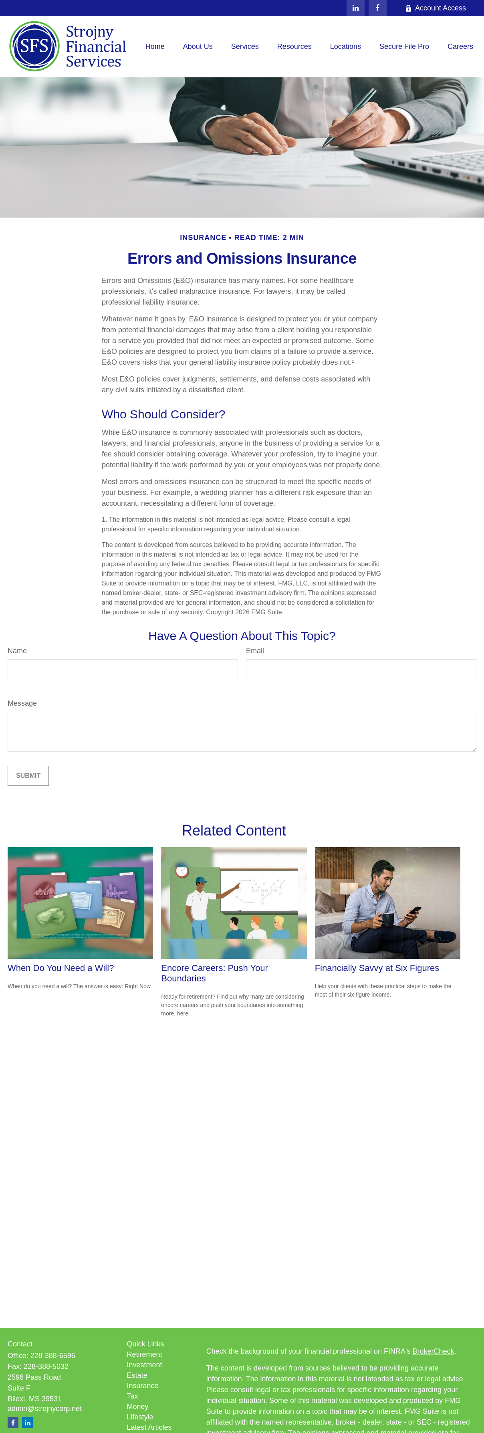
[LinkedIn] (356, 8)
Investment (144, 1365)
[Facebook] (378, 8)
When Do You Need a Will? (61, 968)
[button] (155, 46)
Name (17, 651)
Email (255, 651)
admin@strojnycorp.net (45, 1409)
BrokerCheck (433, 1351)
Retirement (144, 1354)
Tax (132, 1396)
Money (138, 1407)
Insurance (143, 1386)
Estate (137, 1375)
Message (22, 703)
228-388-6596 (52, 1356)
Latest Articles (149, 1427)
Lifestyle (140, 1417)
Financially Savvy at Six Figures (377, 968)
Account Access (435, 8)
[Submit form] (28, 776)
